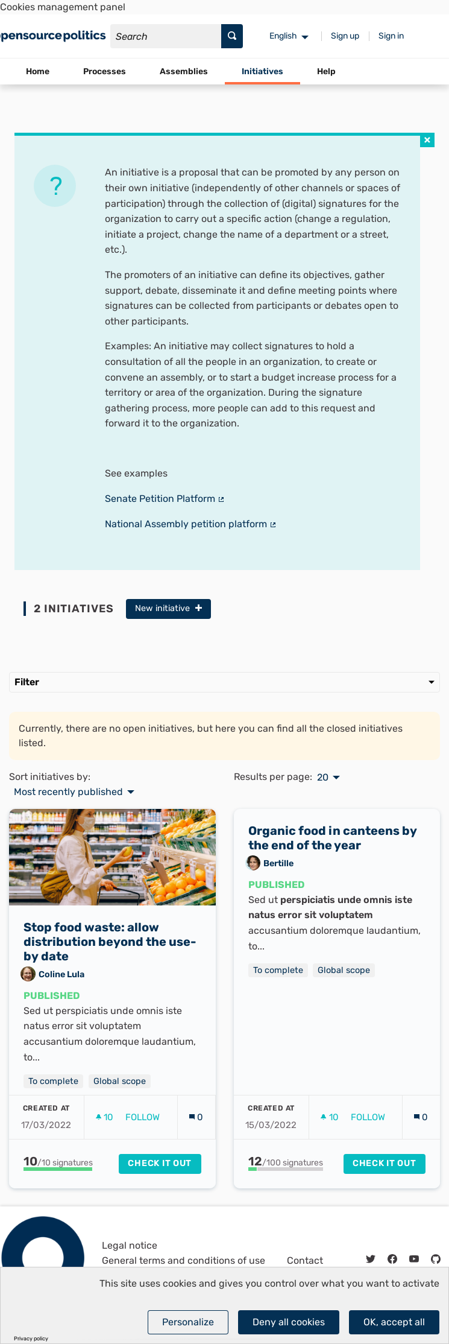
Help (326, 71)
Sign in (391, 36)
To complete (53, 1081)
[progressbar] (58, 1169)
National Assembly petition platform (191, 524)
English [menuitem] (283, 36)
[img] (427, 140)
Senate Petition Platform (165, 498)
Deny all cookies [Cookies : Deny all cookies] (289, 1322)
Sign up (345, 36)
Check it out (160, 1163)
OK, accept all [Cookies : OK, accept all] (394, 1322)
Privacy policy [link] (31, 1339)
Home (37, 71)
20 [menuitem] (322, 777)
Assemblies (184, 71)
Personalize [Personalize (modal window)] (188, 1322)
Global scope (119, 1081)
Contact (305, 1260)
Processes (104, 71)
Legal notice (129, 1245)
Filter (224, 682)
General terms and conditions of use (183, 1260)
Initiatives (262, 71)
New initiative (168, 608)
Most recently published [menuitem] (68, 792)
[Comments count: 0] (196, 1117)
